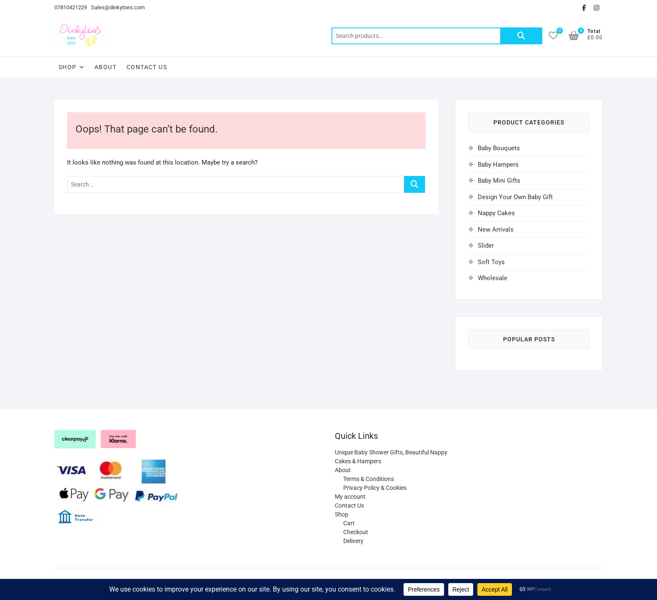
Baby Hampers (498, 164)
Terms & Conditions (368, 479)
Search (521, 35)
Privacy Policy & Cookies (375, 487)
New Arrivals (496, 229)
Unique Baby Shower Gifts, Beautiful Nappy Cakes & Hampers (391, 457)
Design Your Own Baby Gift (515, 197)
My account (350, 496)
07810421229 (70, 7)
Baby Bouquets (499, 148)
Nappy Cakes (496, 213)
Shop (68, 67)
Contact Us (147, 67)
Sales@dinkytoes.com (118, 7)
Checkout (355, 532)
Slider (486, 245)
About (105, 67)
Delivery (353, 541)
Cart (349, 523)
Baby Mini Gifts (499, 180)
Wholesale (492, 278)
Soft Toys (491, 262)
